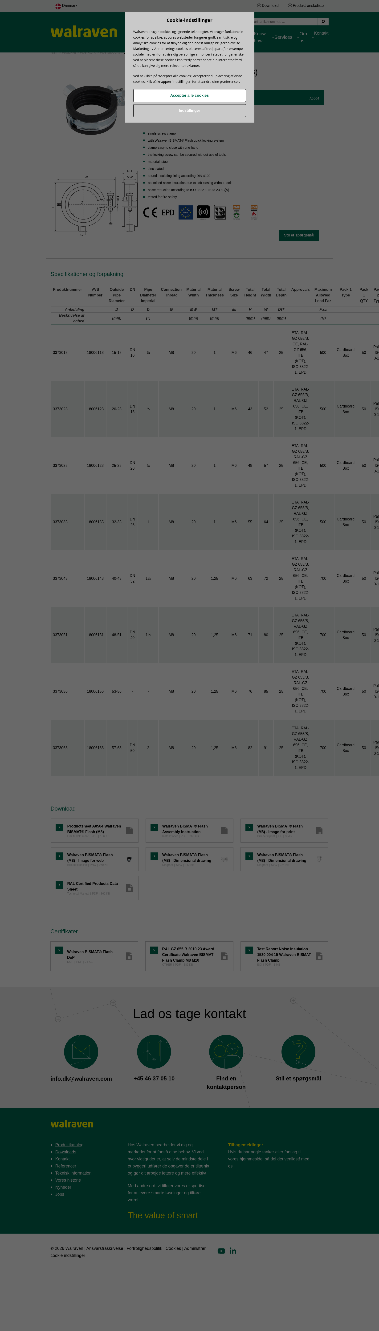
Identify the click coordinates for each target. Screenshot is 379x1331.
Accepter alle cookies (189, 95)
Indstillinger (189, 110)
